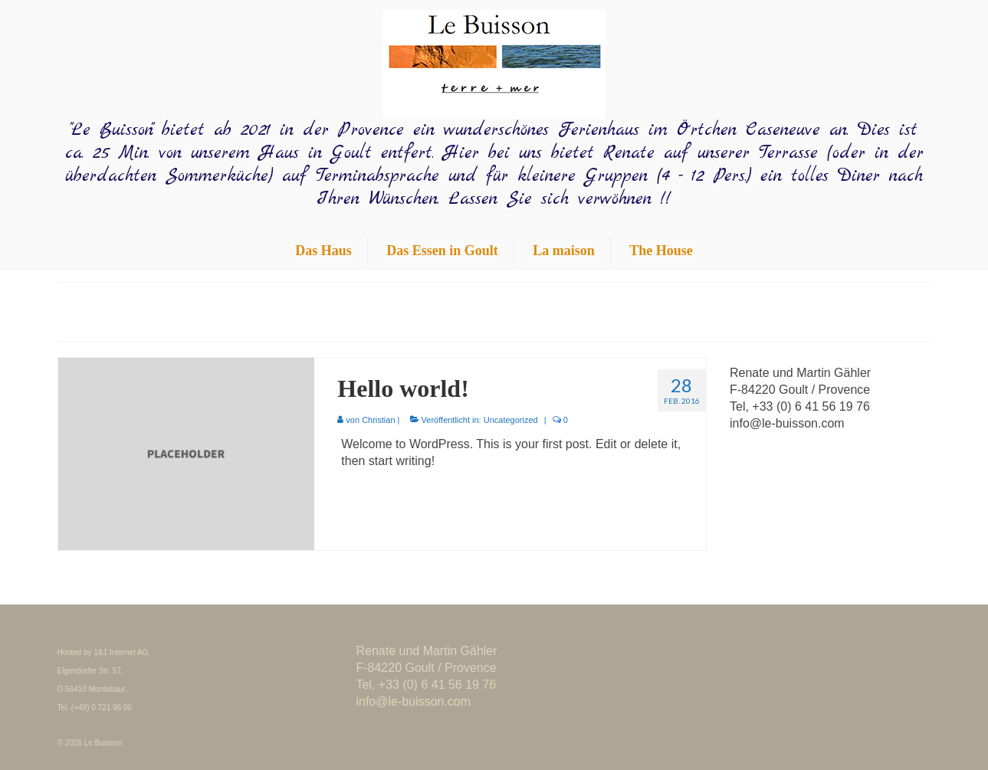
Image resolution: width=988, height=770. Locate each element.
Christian (378, 419)
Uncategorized (511, 419)
